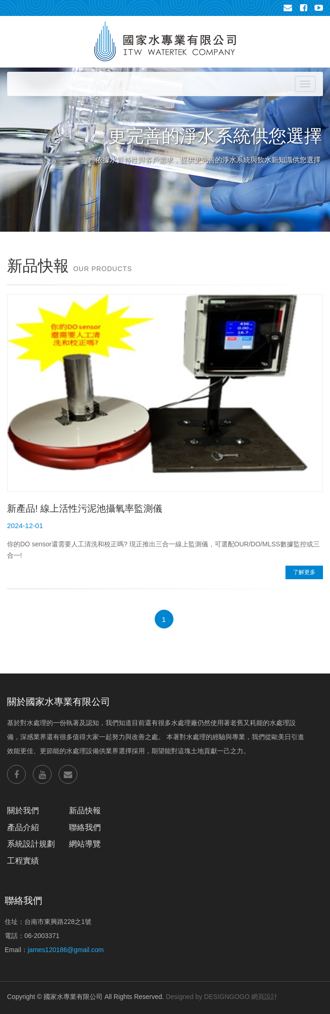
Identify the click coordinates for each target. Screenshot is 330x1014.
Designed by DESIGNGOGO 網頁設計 (222, 996)
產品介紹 (23, 827)
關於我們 (23, 810)
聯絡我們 (85, 827)
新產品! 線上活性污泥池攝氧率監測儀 (84, 508)
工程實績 (23, 860)
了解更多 (304, 572)
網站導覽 (85, 844)
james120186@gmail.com (66, 949)
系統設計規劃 (31, 844)
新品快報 (85, 810)
